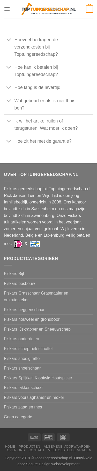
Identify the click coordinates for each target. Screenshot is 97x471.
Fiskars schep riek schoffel (28, 348)
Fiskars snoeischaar (22, 368)
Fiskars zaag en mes (23, 407)
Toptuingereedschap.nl (53, 458)
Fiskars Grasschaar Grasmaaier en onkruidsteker (36, 296)
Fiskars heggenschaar (24, 310)
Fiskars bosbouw (19, 283)
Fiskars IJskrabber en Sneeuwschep (37, 329)
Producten (29, 446)
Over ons (16, 450)
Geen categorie (18, 417)
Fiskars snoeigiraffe (22, 358)
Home (10, 446)
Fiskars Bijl (14, 273)
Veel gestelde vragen (69, 450)
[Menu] (7, 9)
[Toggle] (9, 40)
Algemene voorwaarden (67, 446)
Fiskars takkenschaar (23, 387)
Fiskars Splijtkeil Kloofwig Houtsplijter (38, 378)
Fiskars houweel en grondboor (31, 319)
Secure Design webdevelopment (52, 464)
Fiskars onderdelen (21, 339)
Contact (36, 450)
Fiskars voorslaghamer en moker (34, 397)
